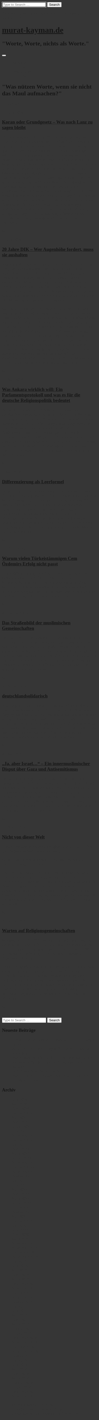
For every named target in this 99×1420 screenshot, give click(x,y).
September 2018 (25, 1257)
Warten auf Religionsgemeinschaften (38, 930)
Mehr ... (8, 231)
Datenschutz (22, 71)
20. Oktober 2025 (16, 613)
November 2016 (25, 1342)
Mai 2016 (19, 1369)
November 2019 (25, 1243)
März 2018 (20, 1279)
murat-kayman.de (32, 29)
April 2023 (20, 1149)
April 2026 (20, 1108)
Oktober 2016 (23, 1347)
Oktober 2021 (23, 1207)
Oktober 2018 (23, 1252)
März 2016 (20, 1378)
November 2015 (25, 1396)
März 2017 (20, 1324)
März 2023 (20, 1153)
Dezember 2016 (24, 1338)
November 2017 (25, 1288)
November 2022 (25, 1162)
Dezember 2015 (24, 1392)
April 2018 (20, 1275)
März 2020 (20, 1239)
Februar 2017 (22, 1329)
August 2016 (22, 1356)
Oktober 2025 (23, 1113)
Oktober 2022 (23, 1167)
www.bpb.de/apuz (51, 851)
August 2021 (22, 1212)
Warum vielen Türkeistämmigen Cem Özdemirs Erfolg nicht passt (39, 561)
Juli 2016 (19, 1360)
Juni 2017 (20, 1311)
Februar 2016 (22, 1383)
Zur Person (21, 76)
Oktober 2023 (23, 1140)
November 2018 (25, 1248)
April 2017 (20, 1320)
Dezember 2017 (24, 1284)
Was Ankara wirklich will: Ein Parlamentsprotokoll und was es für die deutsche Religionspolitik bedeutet (41, 395)
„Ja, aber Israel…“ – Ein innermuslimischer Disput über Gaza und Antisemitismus (46, 766)
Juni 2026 (20, 1099)
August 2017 (22, 1302)
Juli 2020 (19, 1225)
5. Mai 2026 (11, 472)
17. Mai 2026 (12, 379)
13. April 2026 (13, 548)
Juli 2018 (19, 1261)
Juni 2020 (20, 1230)
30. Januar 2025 (14, 921)
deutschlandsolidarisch (25, 696)
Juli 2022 (19, 1180)
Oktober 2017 (23, 1293)
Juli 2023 (19, 1144)
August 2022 (22, 1176)
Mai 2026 (19, 1104)
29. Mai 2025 (12, 754)
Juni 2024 (20, 1131)
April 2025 (20, 1122)
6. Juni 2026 (12, 239)
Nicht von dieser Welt (23, 837)
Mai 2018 (19, 1270)
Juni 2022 (20, 1185)
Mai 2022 (19, 1189)
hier (28, 810)
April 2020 (20, 1234)
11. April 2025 (13, 827)
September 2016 (25, 1351)
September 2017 (25, 1297)
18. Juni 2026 (13, 112)
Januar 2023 (21, 1158)
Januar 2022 (21, 1203)
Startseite (19, 62)
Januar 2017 (21, 1333)
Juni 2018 (20, 1266)
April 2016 (20, 1374)
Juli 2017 (19, 1306)
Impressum (21, 67)
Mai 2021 (19, 1216)
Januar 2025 (21, 1126)
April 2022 (20, 1194)
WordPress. (54, 1409)
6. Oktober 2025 (15, 686)
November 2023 (25, 1135)
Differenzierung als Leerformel (33, 481)
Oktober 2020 (23, 1221)
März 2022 (20, 1198)
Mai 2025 (19, 1117)
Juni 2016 (20, 1365)
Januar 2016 (21, 1387)
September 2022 (25, 1171)
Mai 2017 (19, 1315)
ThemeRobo (71, 1414)
